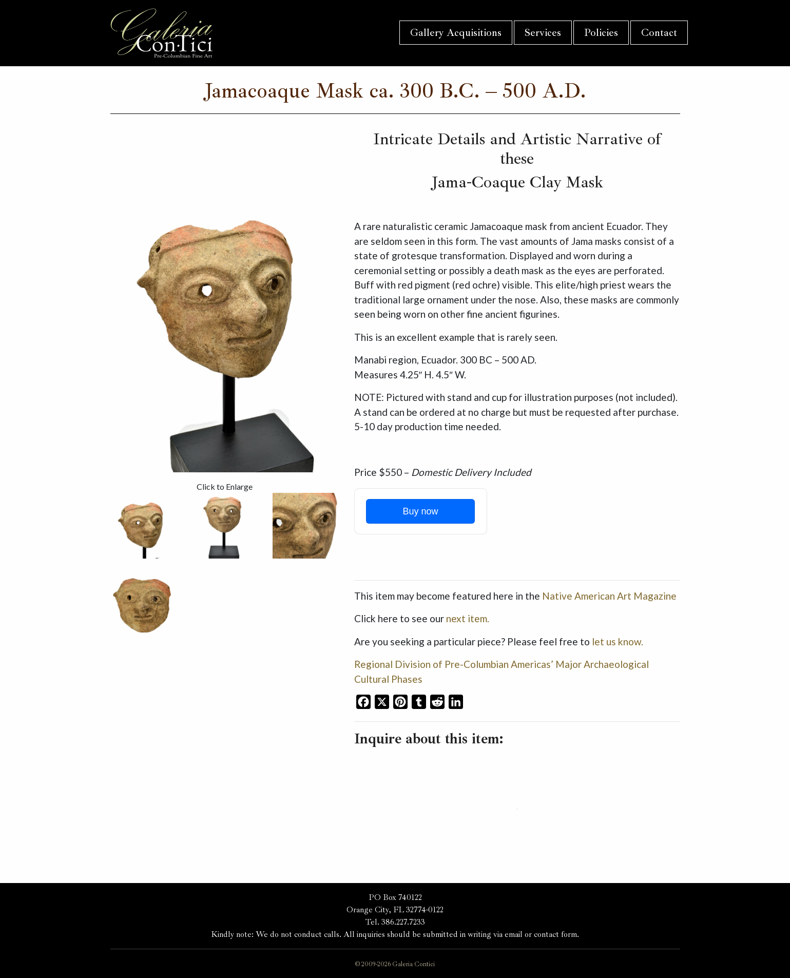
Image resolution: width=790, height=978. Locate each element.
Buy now (420, 511)
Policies (601, 32)
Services (543, 32)
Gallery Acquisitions (456, 32)
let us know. (617, 641)
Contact (659, 32)
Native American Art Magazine (609, 596)
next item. (467, 618)
